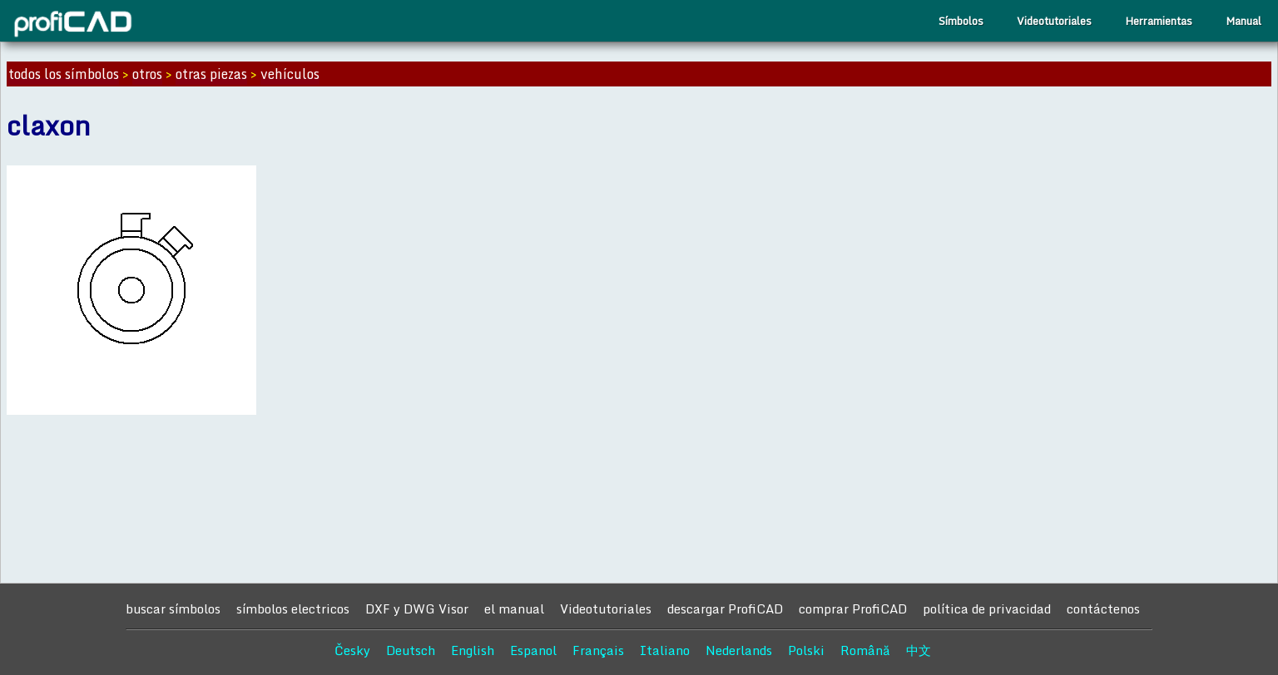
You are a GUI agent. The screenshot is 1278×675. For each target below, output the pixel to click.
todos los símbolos (63, 74)
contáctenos (1103, 608)
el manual (514, 608)
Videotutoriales (1054, 21)
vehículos (290, 74)
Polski (806, 650)
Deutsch (410, 650)
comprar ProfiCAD (853, 608)
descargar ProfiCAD (725, 608)
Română (865, 650)
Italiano (665, 650)
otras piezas (211, 74)
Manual (1243, 21)
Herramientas (1158, 21)
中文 (918, 650)
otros (147, 74)
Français (598, 650)
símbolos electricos (292, 608)
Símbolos (961, 21)
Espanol (533, 650)
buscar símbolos (173, 608)
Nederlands (739, 650)
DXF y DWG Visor (416, 608)
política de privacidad (987, 608)
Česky (352, 650)
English (472, 650)
